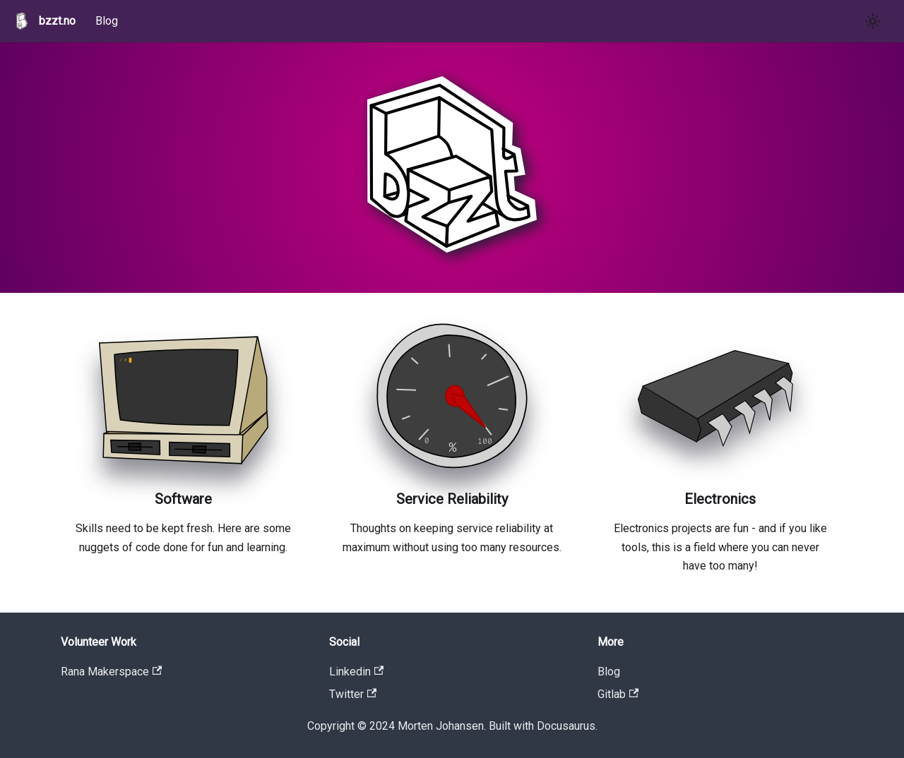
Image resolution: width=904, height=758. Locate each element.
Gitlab (617, 694)
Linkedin (356, 671)
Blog (106, 21)
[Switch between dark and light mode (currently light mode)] (873, 21)
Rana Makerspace (111, 671)
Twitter (352, 694)
